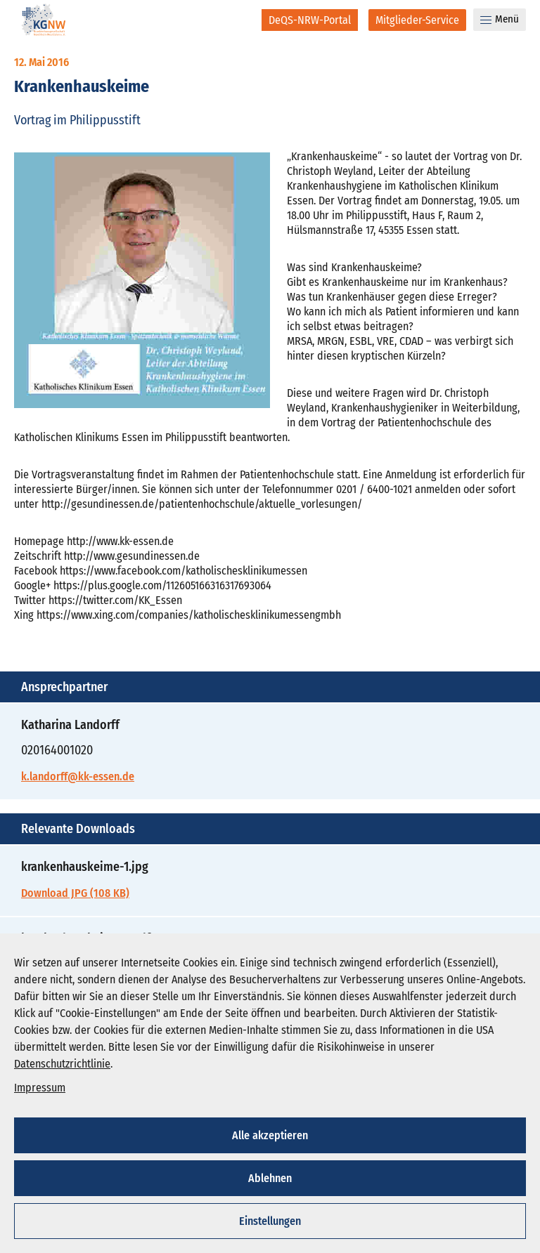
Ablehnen (270, 1178)
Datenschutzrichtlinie (62, 1063)
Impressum (39, 1087)
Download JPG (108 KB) (75, 893)
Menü (499, 19)
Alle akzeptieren (270, 1135)
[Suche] (242, 19)
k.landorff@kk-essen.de (77, 776)
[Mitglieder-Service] (417, 20)
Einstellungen (270, 1221)
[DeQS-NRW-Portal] (310, 20)
